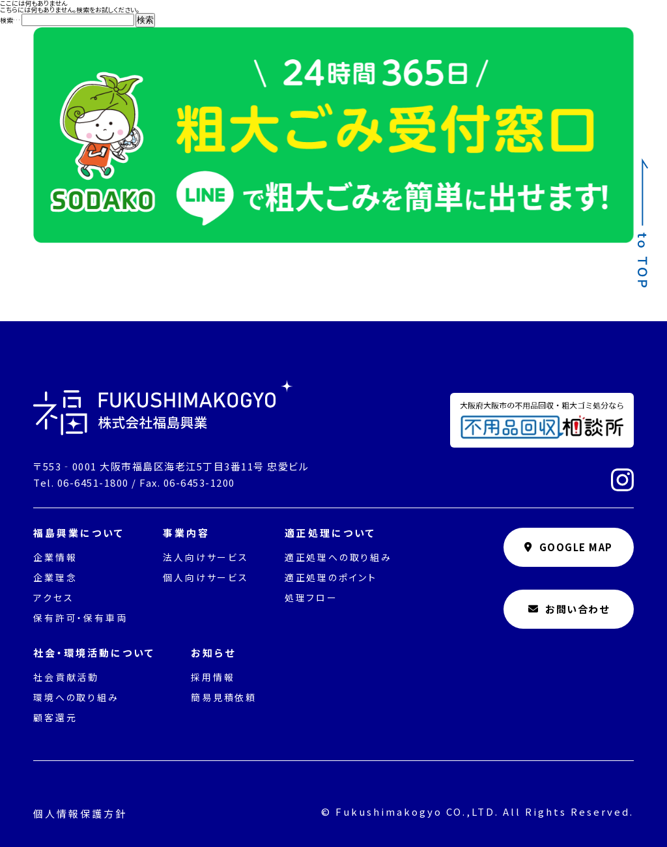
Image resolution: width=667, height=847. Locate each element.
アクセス (53, 597)
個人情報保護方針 (80, 813)
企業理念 (55, 577)
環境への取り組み (76, 697)
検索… (10, 20)
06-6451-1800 (93, 482)
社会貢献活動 (66, 676)
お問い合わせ (569, 609)
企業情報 (55, 557)
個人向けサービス (205, 577)
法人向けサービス (205, 557)
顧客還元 (55, 717)
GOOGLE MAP (568, 547)
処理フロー (311, 597)
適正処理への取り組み (338, 557)
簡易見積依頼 (224, 697)
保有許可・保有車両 (80, 617)
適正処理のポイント (331, 577)
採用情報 (212, 676)
